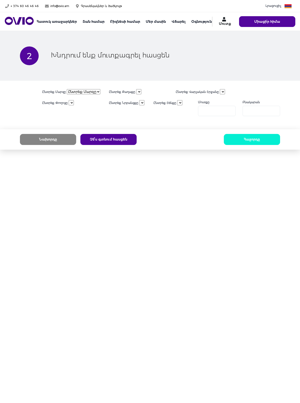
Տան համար (93, 21)
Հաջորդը (252, 139)
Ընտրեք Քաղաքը (122, 92)
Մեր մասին (156, 21)
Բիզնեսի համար (125, 21)
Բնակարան (251, 102)
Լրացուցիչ (273, 6)
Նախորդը (48, 139)
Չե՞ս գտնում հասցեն (108, 139)
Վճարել (179, 21)
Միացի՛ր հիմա (267, 21)
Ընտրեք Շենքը (165, 103)
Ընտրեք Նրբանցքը (123, 103)
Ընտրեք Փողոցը (55, 103)
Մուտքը (204, 102)
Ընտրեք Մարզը (54, 92)
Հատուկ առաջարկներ (57, 21)
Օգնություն (201, 21)
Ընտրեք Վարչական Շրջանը (197, 92)
